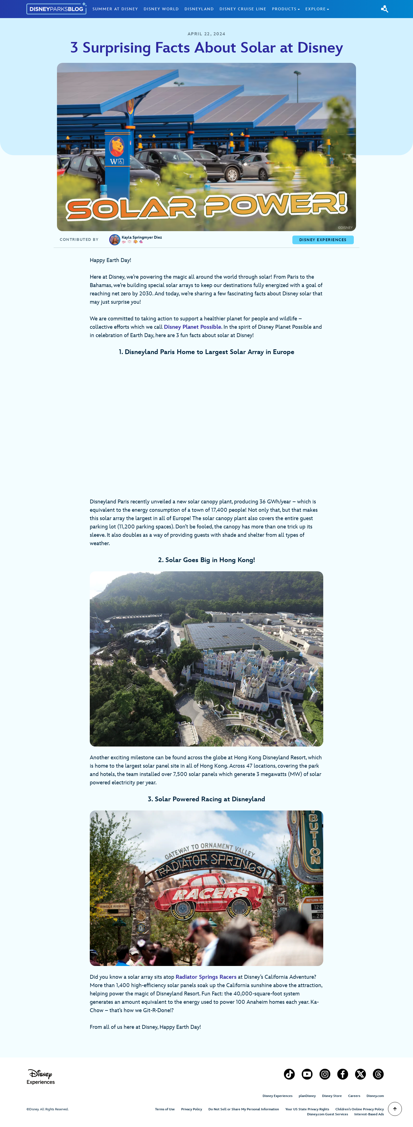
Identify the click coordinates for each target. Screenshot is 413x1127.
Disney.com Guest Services (327, 1114)
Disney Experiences (277, 1096)
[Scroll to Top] (395, 1109)
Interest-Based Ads (369, 1114)
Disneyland (199, 9)
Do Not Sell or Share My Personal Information (243, 1109)
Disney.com (375, 1096)
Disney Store (332, 1096)
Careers (354, 1096)
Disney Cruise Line (243, 9)
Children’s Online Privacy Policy (359, 1109)
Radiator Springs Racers (206, 977)
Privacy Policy (191, 1109)
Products (284, 9)
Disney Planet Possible (192, 327)
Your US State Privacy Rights (307, 1109)
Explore (315, 9)
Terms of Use (165, 1109)
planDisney (307, 1096)
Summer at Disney (115, 9)
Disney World (161, 9)
